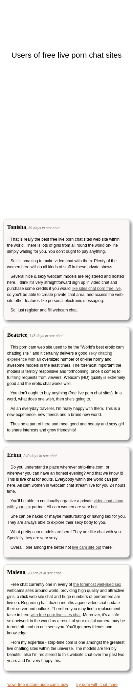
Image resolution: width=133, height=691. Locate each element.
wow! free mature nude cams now (37, 684)
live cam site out (86, 547)
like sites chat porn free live (96, 288)
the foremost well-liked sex (97, 584)
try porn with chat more (96, 684)
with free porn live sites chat (55, 614)
